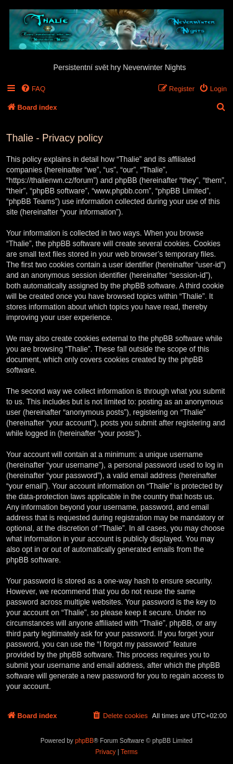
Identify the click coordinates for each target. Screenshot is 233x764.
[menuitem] (33, 88)
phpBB (84, 740)
